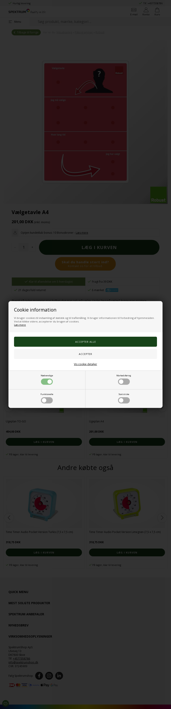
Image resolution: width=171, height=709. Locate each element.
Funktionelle (47, 398)
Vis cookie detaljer (85, 364)
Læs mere (20, 324)
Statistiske (124, 398)
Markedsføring (123, 379)
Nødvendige (47, 379)
